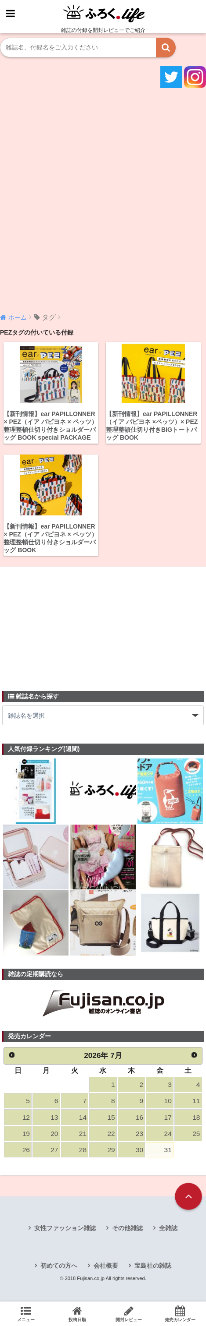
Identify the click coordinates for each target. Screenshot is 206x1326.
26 (26, 1149)
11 (196, 1100)
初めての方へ (58, 1265)
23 (139, 1133)
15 (111, 1117)
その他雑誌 (127, 1227)
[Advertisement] (103, 199)
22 (111, 1133)
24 (168, 1133)
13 (54, 1117)
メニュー (25, 1313)
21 (83, 1133)
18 (196, 1117)
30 (139, 1149)
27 (54, 1149)
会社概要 (106, 1265)
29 (111, 1149)
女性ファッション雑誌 (65, 1227)
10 (168, 1100)
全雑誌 (168, 1227)
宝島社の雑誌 (152, 1265)
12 (26, 1117)
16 (139, 1117)
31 (168, 1149)
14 (83, 1117)
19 (26, 1133)
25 (196, 1133)
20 (54, 1133)
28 (83, 1149)
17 (168, 1117)
